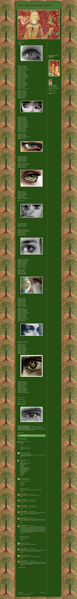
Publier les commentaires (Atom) (26, 594)
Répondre (21, 444)
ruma (21, 478)
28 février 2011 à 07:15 (32, 548)
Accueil (31, 592)
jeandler (21, 460)
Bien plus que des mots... (36, 5)
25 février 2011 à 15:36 (25, 478)
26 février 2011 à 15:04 (26, 536)
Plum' (21, 452)
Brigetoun (21, 441)
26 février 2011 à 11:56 (32, 494)
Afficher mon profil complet (52, 90)
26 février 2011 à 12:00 (32, 511)
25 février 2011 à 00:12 (27, 441)
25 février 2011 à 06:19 (25, 452)
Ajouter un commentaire (21, 567)
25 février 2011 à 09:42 (26, 460)
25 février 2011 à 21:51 (25, 488)
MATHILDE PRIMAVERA (23, 494)
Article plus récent (20, 592)
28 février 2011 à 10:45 (26, 555)
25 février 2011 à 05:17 (26, 447)
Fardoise (21, 555)
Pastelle (21, 536)
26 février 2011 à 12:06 (32, 525)
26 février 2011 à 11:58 (32, 505)
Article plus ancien (42, 592)
